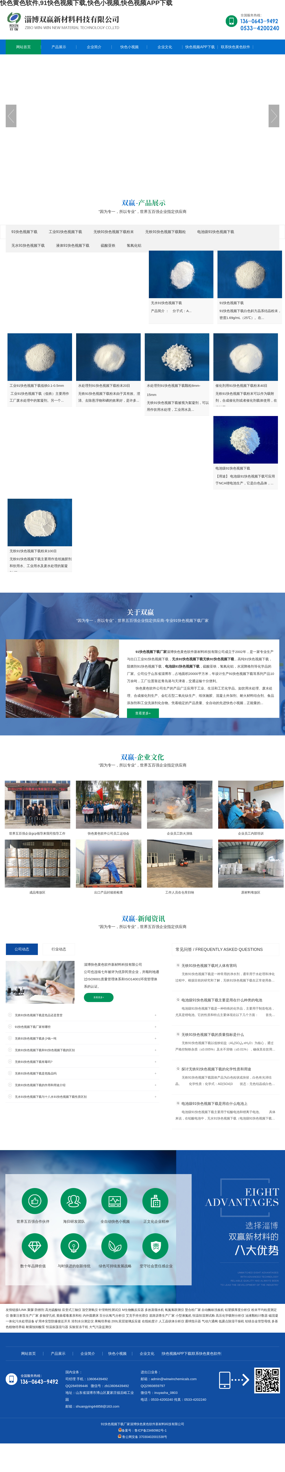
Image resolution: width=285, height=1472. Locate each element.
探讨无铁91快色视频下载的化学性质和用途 (216, 1069)
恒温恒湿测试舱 (203, 1315)
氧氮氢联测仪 (174, 1310)
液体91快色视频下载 (72, 245)
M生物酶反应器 (133, 1310)
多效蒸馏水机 (154, 1310)
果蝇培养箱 (103, 1321)
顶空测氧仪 (90, 1310)
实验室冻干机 (78, 1327)
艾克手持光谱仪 (137, 1315)
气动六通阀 (210, 1321)
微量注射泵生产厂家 (24, 1315)
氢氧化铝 (134, 245)
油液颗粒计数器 (256, 1315)
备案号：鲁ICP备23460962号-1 (142, 1430)
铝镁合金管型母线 (258, 1321)
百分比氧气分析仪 (112, 1315)
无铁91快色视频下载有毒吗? (33, 1062)
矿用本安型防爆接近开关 (52, 1321)
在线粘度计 (150, 1321)
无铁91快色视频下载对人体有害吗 (209, 966)
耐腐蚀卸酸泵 (35, 1327)
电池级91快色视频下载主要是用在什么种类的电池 (221, 1000)
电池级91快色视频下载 (215, 232)
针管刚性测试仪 (110, 1310)
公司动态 (22, 949)
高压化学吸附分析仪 (230, 1315)
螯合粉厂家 (193, 1310)
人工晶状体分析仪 (171, 1321)
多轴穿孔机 (47, 1315)
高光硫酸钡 (53, 1310)
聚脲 (30, 1310)
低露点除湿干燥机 (231, 1321)
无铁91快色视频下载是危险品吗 (36, 1073)
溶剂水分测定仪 (82, 1321)
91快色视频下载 (24, 232)
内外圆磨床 (91, 1315)
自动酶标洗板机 (213, 1310)
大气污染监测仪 (100, 1327)
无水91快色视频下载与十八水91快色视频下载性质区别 (51, 1096)
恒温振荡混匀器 (57, 1327)
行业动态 (59, 949)
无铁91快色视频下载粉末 (113, 232)
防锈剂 (39, 1310)
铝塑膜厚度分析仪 (237, 1310)
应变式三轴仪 (71, 1310)
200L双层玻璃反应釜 (126, 1321)
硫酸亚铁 (108, 245)
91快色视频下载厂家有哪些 (33, 1027)
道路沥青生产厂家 (162, 1315)
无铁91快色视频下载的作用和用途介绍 (40, 1085)
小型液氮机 (184, 1315)
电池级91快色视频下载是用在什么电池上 (214, 1104)
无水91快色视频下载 (28, 245)
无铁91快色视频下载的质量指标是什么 (212, 1035)
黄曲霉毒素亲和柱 (69, 1315)
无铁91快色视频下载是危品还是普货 (38, 1015)
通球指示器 (193, 1321)
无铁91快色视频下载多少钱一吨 (36, 1038)
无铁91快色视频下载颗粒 (165, 232)
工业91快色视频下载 (65, 232)
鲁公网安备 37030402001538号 (142, 1437)
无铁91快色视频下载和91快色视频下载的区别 (45, 1050)
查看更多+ (143, 713)
